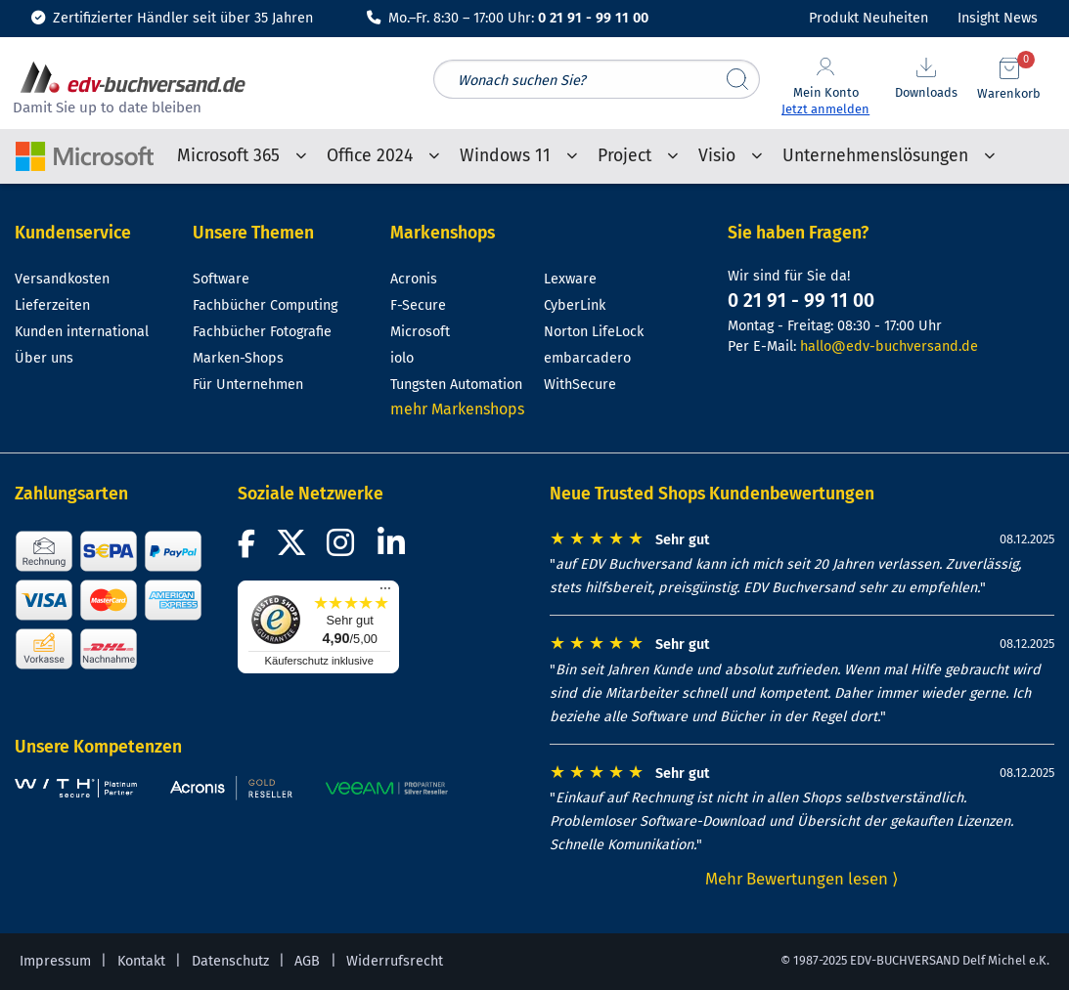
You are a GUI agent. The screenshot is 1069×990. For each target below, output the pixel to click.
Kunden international (82, 331)
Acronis (413, 279)
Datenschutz (230, 961)
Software (221, 279)
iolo (402, 358)
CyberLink (574, 305)
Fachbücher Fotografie (262, 331)
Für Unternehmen (248, 384)
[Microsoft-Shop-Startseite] (85, 149)
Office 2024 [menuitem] (370, 156)
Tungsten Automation (456, 384)
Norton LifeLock (594, 331)
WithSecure (580, 384)
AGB (307, 961)
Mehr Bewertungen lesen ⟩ (802, 878)
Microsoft (420, 331)
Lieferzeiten (52, 305)
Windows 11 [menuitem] (505, 156)
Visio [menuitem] (716, 156)
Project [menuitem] (624, 156)
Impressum (55, 961)
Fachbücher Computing (265, 305)
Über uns (44, 358)
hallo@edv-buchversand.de (889, 346)
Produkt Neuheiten (868, 18)
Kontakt (141, 961)
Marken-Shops (238, 358)
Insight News (998, 18)
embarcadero (587, 358)
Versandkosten (62, 279)
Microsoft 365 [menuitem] (228, 156)
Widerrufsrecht (394, 961)
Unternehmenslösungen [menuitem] (875, 156)
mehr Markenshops (457, 409)
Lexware (570, 279)
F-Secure (418, 305)
